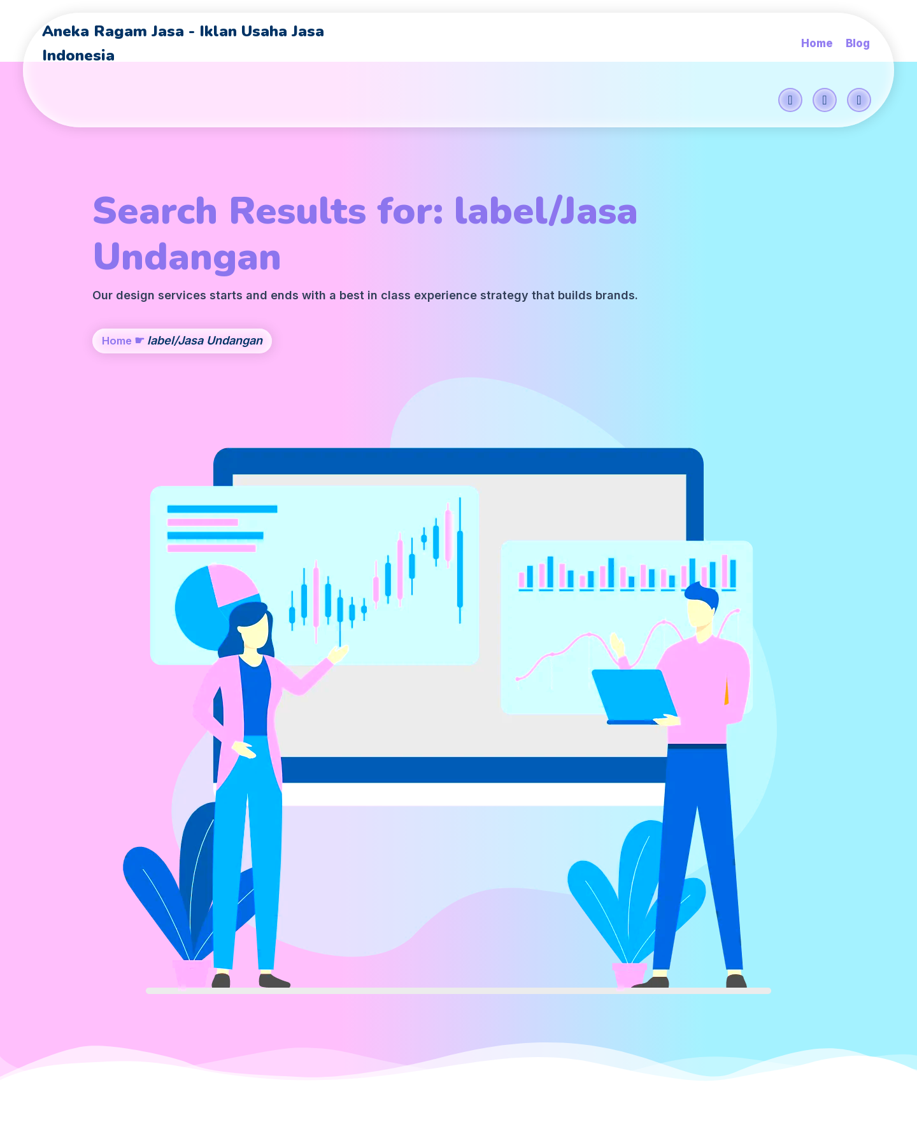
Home (118, 389)
